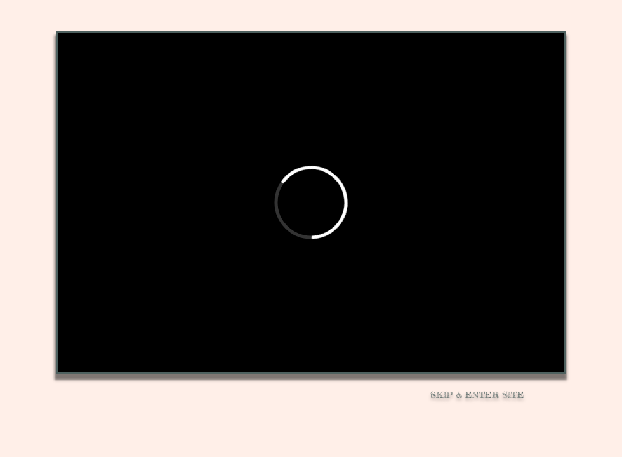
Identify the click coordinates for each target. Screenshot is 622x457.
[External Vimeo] (311, 202)
